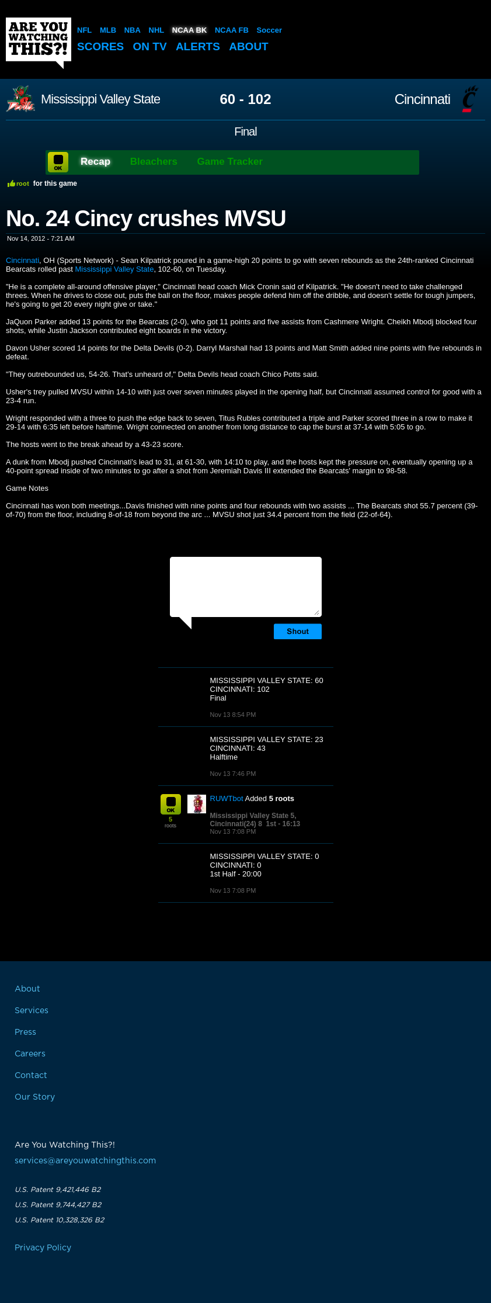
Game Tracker (230, 161)
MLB (108, 30)
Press (25, 1032)
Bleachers (153, 161)
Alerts (198, 46)
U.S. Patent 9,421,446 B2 (57, 1189)
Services (31, 1011)
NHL (157, 30)
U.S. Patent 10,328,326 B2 (59, 1220)
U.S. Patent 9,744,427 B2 (58, 1204)
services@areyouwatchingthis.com (85, 1161)
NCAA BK (189, 30)
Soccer (269, 30)
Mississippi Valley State (100, 99)
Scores (100, 46)
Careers (30, 1054)
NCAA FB (232, 30)
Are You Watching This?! (38, 43)
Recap (95, 161)
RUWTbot (226, 798)
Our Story (35, 1097)
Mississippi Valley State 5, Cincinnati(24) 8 (253, 820)
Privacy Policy (43, 1248)
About (249, 46)
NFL (84, 30)
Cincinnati (422, 99)
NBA (132, 30)
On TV (150, 46)
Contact (31, 1076)
